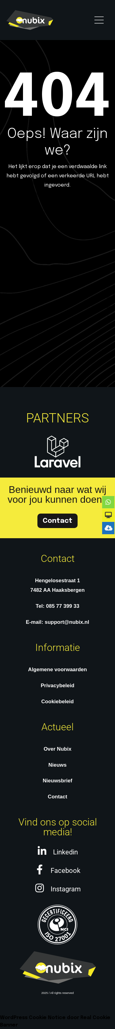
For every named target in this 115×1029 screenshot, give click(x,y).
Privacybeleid (58, 685)
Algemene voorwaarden (57, 669)
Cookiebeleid (57, 701)
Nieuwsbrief (57, 781)
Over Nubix (57, 749)
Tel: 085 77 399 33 (57, 606)
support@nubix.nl (67, 622)
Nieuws (57, 765)
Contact (57, 797)
